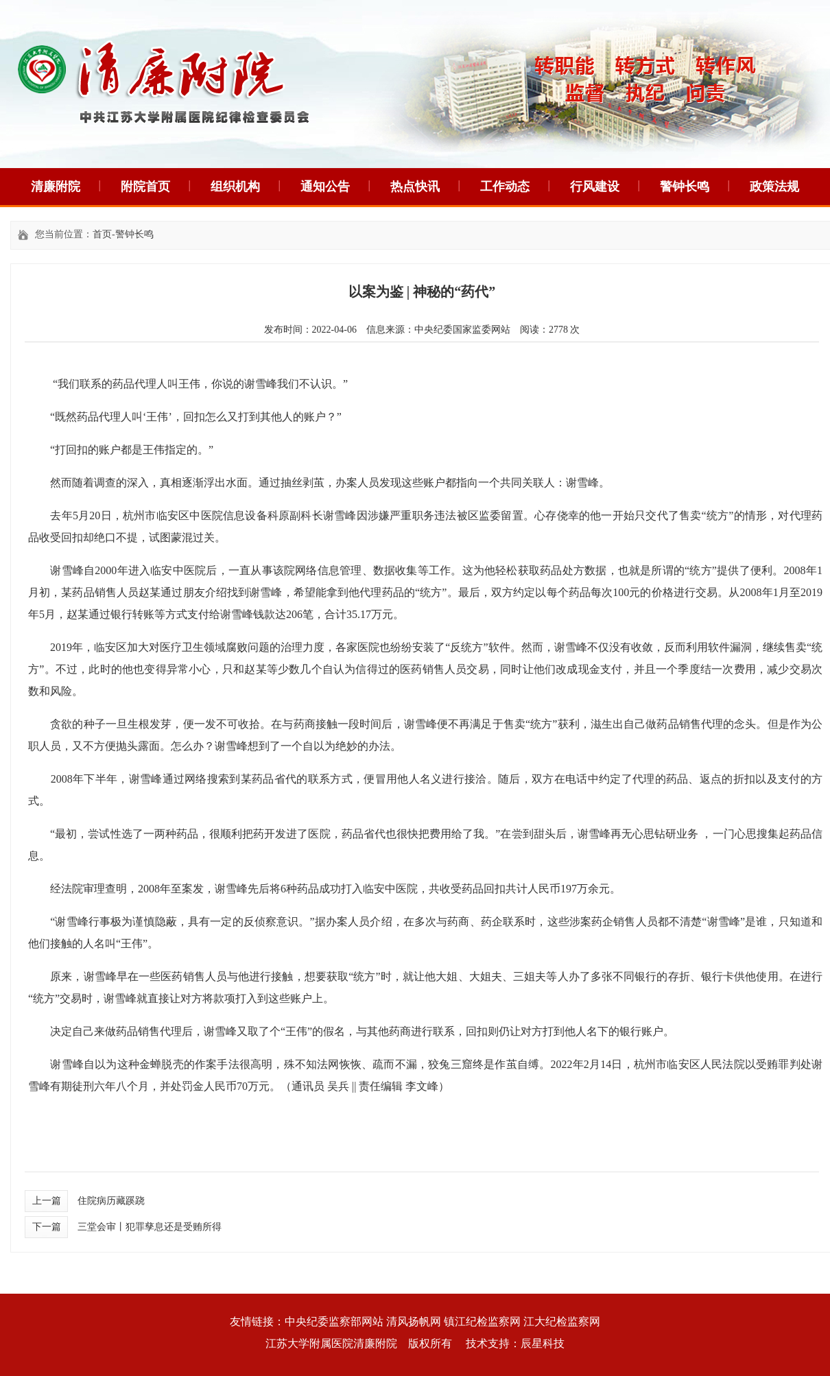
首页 (102, 234)
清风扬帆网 (413, 1321)
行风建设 (594, 186)
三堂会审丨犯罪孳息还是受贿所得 (150, 1227)
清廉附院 (55, 186)
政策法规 (774, 186)
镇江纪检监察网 (482, 1321)
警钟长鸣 (684, 186)
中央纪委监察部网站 (334, 1321)
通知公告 (325, 186)
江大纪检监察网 (561, 1321)
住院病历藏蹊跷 (111, 1201)
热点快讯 (415, 186)
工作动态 (505, 186)
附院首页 (145, 186)
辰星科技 (543, 1343)
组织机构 (235, 186)
